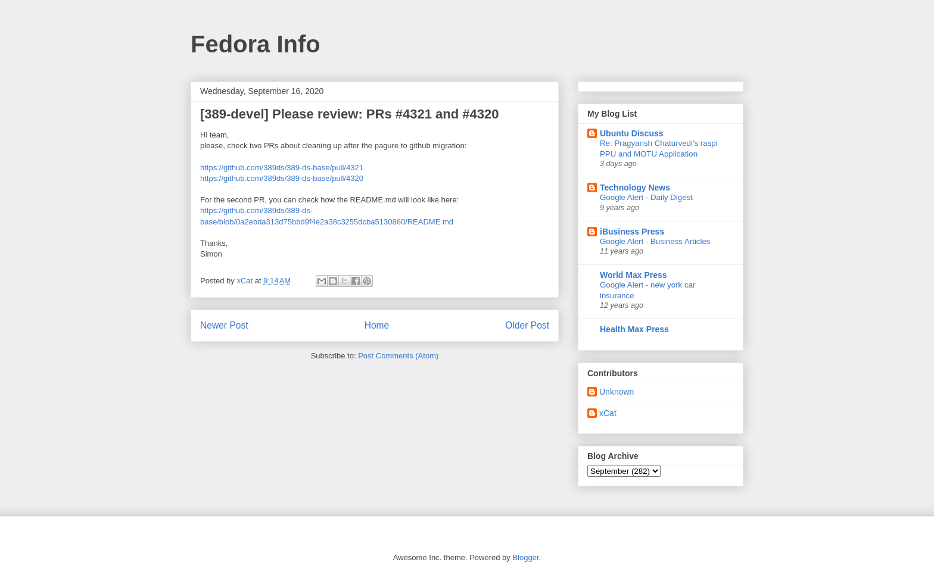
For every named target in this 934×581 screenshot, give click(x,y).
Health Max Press (634, 329)
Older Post (527, 325)
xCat (608, 413)
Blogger (525, 557)
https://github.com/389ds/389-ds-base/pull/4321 (281, 167)
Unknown (616, 391)
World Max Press (633, 275)
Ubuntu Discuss (632, 133)
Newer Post (224, 325)
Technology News (635, 187)
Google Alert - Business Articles (655, 241)
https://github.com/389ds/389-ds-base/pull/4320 (281, 178)
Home (377, 325)
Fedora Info (255, 44)
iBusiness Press (632, 231)
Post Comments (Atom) (398, 355)
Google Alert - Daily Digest (646, 197)
